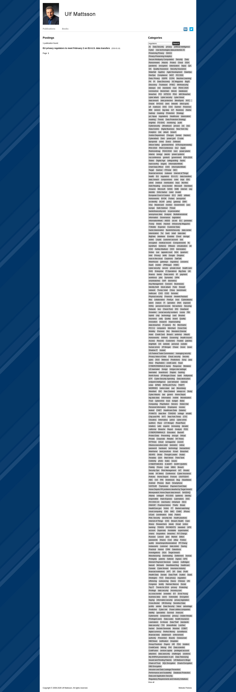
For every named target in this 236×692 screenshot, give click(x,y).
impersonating (174, 322)
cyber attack (154, 97)
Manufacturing (154, 556)
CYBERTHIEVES (156, 464)
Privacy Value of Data (157, 357)
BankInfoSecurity (173, 230)
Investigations (154, 553)
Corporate (161, 439)
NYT (164, 417)
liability (151, 613)
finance (152, 274)
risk (159, 132)
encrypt (175, 436)
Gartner (178, 107)
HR (173, 644)
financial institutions (157, 572)
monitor (169, 205)
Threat (172, 208)
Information (153, 217)
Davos (173, 581)
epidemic (179, 496)
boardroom (163, 372)
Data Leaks (168, 619)
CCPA (171, 78)
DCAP (161, 202)
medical (159, 183)
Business (179, 110)
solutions (186, 654)
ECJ (173, 195)
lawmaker (153, 372)
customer (164, 546)
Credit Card (160, 334)
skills (165, 255)
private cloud (175, 268)
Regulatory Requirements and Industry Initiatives (168, 679)
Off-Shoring (166, 603)
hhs (167, 331)
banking (152, 527)
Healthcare (174, 116)
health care (187, 268)
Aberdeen (188, 186)
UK (189, 271)
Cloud (180, 63)
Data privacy (170, 578)
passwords (153, 540)
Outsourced (181, 638)
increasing (176, 426)
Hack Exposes (166, 499)
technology (166, 315)
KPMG (158, 385)
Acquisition (160, 534)
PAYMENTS (171, 527)
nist (159, 88)
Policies (152, 477)
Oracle (151, 104)
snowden (167, 594)
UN (188, 581)
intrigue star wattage (178, 369)
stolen (151, 240)
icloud (160, 442)
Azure (182, 347)
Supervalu (161, 530)
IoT (172, 110)
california (152, 429)
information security (164, 600)
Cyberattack (153, 138)
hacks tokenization (156, 230)
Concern (168, 284)
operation (171, 303)
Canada (152, 568)
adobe (158, 606)
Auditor (182, 575)
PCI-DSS (169, 496)
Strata (159, 455)
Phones (160, 483)
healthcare (185, 565)
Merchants (182, 325)
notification (164, 641)
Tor (162, 233)
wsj (190, 189)
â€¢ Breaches (184, 94)
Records (160, 341)
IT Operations (171, 271)
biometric (173, 445)
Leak (167, 467)
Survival (170, 613)
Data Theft (173, 575)
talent (151, 303)
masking (160, 113)
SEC (175, 170)
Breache (161, 429)
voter (176, 180)
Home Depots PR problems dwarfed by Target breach (170, 489)
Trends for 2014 (162, 587)
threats (186, 470)
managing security (183, 353)
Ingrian (179, 559)
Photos (159, 467)
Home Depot (180, 394)
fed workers (177, 306)
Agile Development (174, 72)
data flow (162, 413)
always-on (181, 391)
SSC (187, 499)
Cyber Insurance (184, 474)
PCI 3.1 (152, 328)
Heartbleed (186, 480)
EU (157, 176)
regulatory (174, 262)
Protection (170, 113)
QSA (160, 458)
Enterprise (159, 271)
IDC (160, 391)
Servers (174, 404)
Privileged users (155, 619)
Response (177, 366)
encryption (163, 66)
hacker (151, 628)
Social (183, 584)
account (152, 530)
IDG (187, 180)
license (188, 556)
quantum (184, 252)
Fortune (173, 477)
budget (175, 401)
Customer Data (174, 227)
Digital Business (167, 129)
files (150, 300)
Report (170, 429)
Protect (173, 63)
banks (159, 274)
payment (183, 274)
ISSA (187, 63)
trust (168, 401)
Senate (163, 575)
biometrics (172, 281)
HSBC (176, 265)
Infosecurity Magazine (181, 224)
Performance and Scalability (160, 673)
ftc (189, 243)
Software (176, 142)
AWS (180, 195)
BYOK (163, 198)
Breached (184, 451)
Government (179, 205)
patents (162, 559)
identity (188, 496)
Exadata (170, 236)
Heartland (184, 309)
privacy (169, 47)
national (184, 382)
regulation (182, 578)
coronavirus (153, 91)
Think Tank (179, 458)
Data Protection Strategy (175, 119)
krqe (182, 180)
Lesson (161, 537)
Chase (175, 347)
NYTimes (152, 442)
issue (190, 347)
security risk (167, 518)
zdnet (151, 183)
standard (181, 527)
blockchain (164, 91)
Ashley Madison (161, 249)
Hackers (187, 135)
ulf (150, 107)
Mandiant (152, 391)
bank (180, 376)
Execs (168, 142)
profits (151, 606)
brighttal (152, 123)
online (185, 524)
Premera (160, 331)
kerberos (162, 246)
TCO (161, 578)
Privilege (152, 590)
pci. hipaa (153, 116)
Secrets (186, 357)
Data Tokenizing (181, 657)
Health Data (153, 575)
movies (182, 407)
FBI (188, 312)
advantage (187, 606)
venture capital (166, 651)
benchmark (181, 290)
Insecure (179, 613)
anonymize (181, 198)
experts (166, 426)
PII (150, 82)
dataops (152, 88)
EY (174, 594)
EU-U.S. (174, 176)
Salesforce (176, 549)
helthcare (152, 293)
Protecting (183, 587)
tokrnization (181, 249)
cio (183, 126)
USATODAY (184, 477)
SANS (169, 189)
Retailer (170, 439)
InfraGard (176, 502)
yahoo (172, 420)
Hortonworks (154, 198)
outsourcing (163, 581)
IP (177, 274)
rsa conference (155, 157)
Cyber (151, 50)
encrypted (153, 243)
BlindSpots (179, 101)
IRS (176, 309)
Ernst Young (183, 594)
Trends (160, 119)
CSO (151, 249)
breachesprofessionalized (166, 543)
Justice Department (156, 135)
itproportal (153, 142)
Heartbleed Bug (172, 565)
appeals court (166, 252)
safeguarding (172, 161)
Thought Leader (170, 455)
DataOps (187, 72)
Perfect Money (169, 632)
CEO (172, 249)
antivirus (178, 334)
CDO (168, 167)
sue (157, 252)
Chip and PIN (154, 417)
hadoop (152, 113)
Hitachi (186, 334)
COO (167, 293)
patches (188, 341)
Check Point (168, 309)
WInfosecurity (182, 85)
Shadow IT (153, 350)
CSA (170, 107)
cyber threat (179, 97)
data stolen (174, 546)
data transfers (185, 176)
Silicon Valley (154, 145)
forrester (174, 293)
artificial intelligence (182, 47)
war (173, 388)
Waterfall (152, 72)
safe (159, 426)
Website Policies (185, 688)
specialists (161, 613)
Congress (153, 584)
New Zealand (169, 391)
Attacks (165, 63)
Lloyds (158, 240)
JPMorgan (167, 265)
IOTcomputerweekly (184, 145)
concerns (184, 262)
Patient (177, 515)
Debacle (152, 309)
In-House (164, 622)
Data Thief (174, 622)
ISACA (169, 53)
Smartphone (177, 483)
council (180, 442)
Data (187, 59)
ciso (188, 126)
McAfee (185, 183)
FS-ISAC (161, 123)
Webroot (165, 360)
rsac (174, 88)
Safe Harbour (162, 208)
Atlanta (151, 496)
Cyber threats (162, 568)
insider (158, 265)
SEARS (152, 455)
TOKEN (160, 527)
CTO (185, 417)
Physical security (155, 296)
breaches (152, 94)
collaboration (159, 300)
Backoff (181, 432)
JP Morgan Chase (168, 376)
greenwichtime (167, 145)
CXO (161, 293)
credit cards (171, 363)
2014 (164, 553)
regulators (165, 176)
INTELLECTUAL (169, 385)
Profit (185, 572)
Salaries (182, 410)
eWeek (187, 195)
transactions (184, 448)
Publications (49, 29)
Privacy (157, 255)
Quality (168, 319)
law (163, 394)
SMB (177, 189)
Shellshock (170, 480)
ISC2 (184, 502)
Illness (151, 524)
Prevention (162, 638)
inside (151, 474)
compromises (166, 180)
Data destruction (183, 379)
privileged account (181, 651)
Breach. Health (177, 521)
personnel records (163, 306)
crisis (151, 385)
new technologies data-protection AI (170, 50)
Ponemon (187, 107)
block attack (166, 287)
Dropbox (180, 255)
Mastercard (159, 205)
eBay (176, 540)
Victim (166, 508)
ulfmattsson (166, 126)
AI (150, 47)
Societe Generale (164, 628)
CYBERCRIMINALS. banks (160, 366)
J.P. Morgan (169, 423)
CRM (168, 549)
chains (151, 534)
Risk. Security (154, 518)
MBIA (173, 467)
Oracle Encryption (185, 663)
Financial (168, 296)
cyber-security (154, 268)
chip (157, 315)
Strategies (153, 578)
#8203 (167, 221)
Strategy (180, 113)
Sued (190, 575)
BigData (152, 236)
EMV (185, 202)
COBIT (184, 628)
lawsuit (151, 565)
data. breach (154, 180)
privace (177, 126)
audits (151, 543)
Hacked (167, 224)
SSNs (151, 306)
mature (158, 303)
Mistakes (187, 366)
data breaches (154, 325)
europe (151, 208)
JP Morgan (166, 347)
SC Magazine (177, 82)
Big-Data (182, 271)
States (151, 161)
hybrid (151, 315)
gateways (164, 262)
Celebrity (152, 461)
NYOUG (160, 104)
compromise (165, 616)
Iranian (178, 135)
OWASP (152, 505)
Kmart (175, 451)
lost (181, 240)
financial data (154, 635)
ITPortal (168, 170)
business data (154, 597)
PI (154, 82)
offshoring (153, 581)
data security (163, 590)
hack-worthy (154, 164)
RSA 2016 (153, 148)
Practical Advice (164, 505)
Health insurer (186, 338)
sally (161, 319)
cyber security (166, 97)
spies (151, 360)
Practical (152, 549)
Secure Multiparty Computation (161, 59)
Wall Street (168, 458)
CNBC (179, 511)
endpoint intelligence (157, 382)
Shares (163, 540)
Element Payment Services (160, 562)
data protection (167, 101)
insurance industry (178, 568)
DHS (151, 271)
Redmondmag (154, 151)
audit (180, 123)
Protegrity (153, 559)
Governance (165, 217)
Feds (175, 287)
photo (160, 461)
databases (183, 91)
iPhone (186, 511)
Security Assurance (178, 69)
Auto (177, 300)
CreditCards (153, 647)
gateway (177, 202)
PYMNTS (152, 413)
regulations (163, 116)
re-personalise (173, 211)
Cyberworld (153, 616)
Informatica (162, 420)
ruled (171, 192)
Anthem (164, 338)
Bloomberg (181, 388)
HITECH (167, 94)
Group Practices (155, 644)
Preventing (165, 436)
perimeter (188, 221)
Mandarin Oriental (179, 331)
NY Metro (159, 474)
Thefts (175, 505)
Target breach (174, 553)
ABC (151, 480)
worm (164, 597)
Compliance (162, 75)
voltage (181, 413)
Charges (170, 135)
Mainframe (153, 451)
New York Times (174, 417)
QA (189, 66)
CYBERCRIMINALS (157, 432)
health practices (180, 518)
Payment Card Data (178, 486)
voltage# (160, 496)
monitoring (171, 123)
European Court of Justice (159, 195)
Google (172, 255)
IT (164, 303)
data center (186, 230)
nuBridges (185, 562)
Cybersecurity (154, 126)
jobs (160, 278)
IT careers (167, 325)
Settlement (179, 556)
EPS (185, 559)
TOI (162, 625)
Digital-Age (160, 161)
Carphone (169, 259)
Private (151, 439)
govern (170, 394)
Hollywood (188, 376)
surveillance (182, 632)
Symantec (169, 278)
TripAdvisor (163, 486)
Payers (167, 644)
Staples (173, 372)
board (175, 319)
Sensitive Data (179, 603)
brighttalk (152, 344)
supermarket (183, 530)
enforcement (178, 635)
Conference (170, 474)
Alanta (188, 110)
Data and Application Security (160, 676)
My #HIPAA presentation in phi (161, 657)
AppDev (161, 72)
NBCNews (153, 641)
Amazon (152, 189)
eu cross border (155, 594)
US (159, 344)
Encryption (184, 597)
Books (65, 29)
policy (169, 202)
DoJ (176, 148)
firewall (182, 287)
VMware (171, 246)
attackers (152, 654)
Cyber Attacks (154, 394)
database (161, 236)
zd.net (174, 221)
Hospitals (174, 641)
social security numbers (168, 312)
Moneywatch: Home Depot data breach (164, 492)
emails (188, 413)
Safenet (170, 559)
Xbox (151, 363)
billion (181, 537)
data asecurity (164, 654)
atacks (167, 154)
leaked (151, 410)
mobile (175, 398)
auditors (152, 423)
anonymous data (155, 214)
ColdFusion (153, 651)
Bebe (182, 401)
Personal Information (157, 407)
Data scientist (179, 647)
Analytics (152, 132)
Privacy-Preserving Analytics (160, 56)
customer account (170, 240)
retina (182, 445)
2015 (157, 360)
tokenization (174, 66)
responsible (153, 499)
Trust (151, 401)
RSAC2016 (167, 151)
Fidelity (152, 467)
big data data (154, 398)
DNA (179, 303)
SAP (164, 281)
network (152, 290)
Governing (174, 338)
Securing (187, 306)
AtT (179, 470)
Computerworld (179, 243)
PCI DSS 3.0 (154, 502)
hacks (182, 161)
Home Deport (162, 477)
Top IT (151, 587)
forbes (151, 252)
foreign (165, 369)
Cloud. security (174, 357)
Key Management (156, 284)
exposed (186, 303)
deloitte (152, 192)
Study (189, 391)
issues (174, 461)
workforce (153, 278)
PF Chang (183, 543)
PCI (160, 94)
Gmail (178, 524)
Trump (151, 224)
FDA (179, 644)
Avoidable (172, 530)
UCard (151, 515)
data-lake (181, 233)
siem (167, 104)
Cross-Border (154, 603)
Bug (178, 480)
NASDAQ (186, 492)
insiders (186, 644)
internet (184, 189)
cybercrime (159, 401)
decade (185, 426)
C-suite (180, 138)
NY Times (179, 439)
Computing (153, 404)
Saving (184, 546)
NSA (176, 252)
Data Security (158, 47)
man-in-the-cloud (155, 259)
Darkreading (167, 556)
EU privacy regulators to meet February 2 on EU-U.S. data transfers (76, 48)
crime (161, 142)
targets (163, 164)
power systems (178, 154)
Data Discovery (163, 82)
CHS (167, 521)
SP (174, 572)
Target (151, 170)
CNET (159, 410)
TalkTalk (178, 259)
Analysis (168, 214)
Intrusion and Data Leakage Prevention (164, 670)
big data (166, 110)
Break (182, 505)
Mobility (152, 331)
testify (161, 584)
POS (186, 429)
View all (151, 682)
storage (186, 236)
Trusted (180, 341)
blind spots (184, 104)
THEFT (181, 385)
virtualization (182, 246)
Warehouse (153, 262)
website (166, 344)
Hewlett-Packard (180, 296)
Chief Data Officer (156, 167)
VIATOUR (153, 486)
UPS (189, 527)
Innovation (153, 322)
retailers (152, 426)
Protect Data (154, 436)
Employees (172, 407)
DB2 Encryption (155, 666)
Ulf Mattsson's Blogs (182, 660)
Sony (184, 360)
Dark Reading (154, 186)
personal (175, 344)
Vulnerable (173, 597)
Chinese (181, 581)
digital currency (155, 632)
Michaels (160, 565)
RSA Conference (166, 148)
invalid (178, 192)
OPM (177, 278)
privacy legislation (182, 600)
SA (150, 69)
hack (167, 233)
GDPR (164, 78)
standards (167, 88)
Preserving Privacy (156, 53)
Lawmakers (178, 499)
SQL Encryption (169, 663)
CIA (156, 480)
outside (184, 344)
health (151, 176)
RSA (175, 94)
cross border (167, 186)
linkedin (175, 104)
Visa (150, 205)
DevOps (152, 75)
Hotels (158, 224)
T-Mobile (152, 227)
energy (159, 154)
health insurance (182, 619)
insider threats (186, 616)
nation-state (164, 388)
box (159, 309)
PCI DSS (179, 75)
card (174, 315)
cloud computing (155, 511)
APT (168, 572)
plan (167, 537)
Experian (161, 227)
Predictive (153, 609)
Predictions (175, 360)
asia (190, 360)
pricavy (174, 587)
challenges (176, 654)
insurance (153, 319)
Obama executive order (158, 445)
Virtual (182, 436)
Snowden (153, 312)
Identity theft (154, 287)
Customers (170, 341)
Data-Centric (154, 129)
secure (165, 268)
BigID (187, 82)
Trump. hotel (162, 290)
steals (171, 524)
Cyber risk (163, 609)
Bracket (182, 315)
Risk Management (168, 470)
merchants (165, 502)
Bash (168, 483)
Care (187, 521)
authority (152, 638)
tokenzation (185, 116)
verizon (157, 110)
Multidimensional (180, 214)
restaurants (153, 546)
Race (160, 423)
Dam (163, 138)
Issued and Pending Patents (160, 660)
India (170, 515)
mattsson (156, 107)
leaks (167, 461)
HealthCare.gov (155, 508)
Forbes (171, 198)
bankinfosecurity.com (157, 211)
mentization (168, 183)
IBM (150, 110)
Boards (172, 638)
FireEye (170, 300)
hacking (181, 372)
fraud (180, 363)
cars (188, 205)
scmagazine (170, 442)
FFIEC (172, 85)
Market (174, 537)
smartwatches (154, 281)
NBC (172, 511)
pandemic (153, 66)
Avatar (182, 455)
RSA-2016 (188, 157)
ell (190, 246)
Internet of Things (181, 173)
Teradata (152, 458)
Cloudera (152, 420)
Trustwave (163, 85)
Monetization (186, 398)
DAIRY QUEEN (180, 464)
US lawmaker (154, 369)
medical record (165, 243)
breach (173, 132)
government (176, 157)
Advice (160, 549)
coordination (161, 515)
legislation (176, 217)
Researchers (161, 524)
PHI (169, 647)
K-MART (168, 464)
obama (151, 154)
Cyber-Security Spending (165, 379)
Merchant (171, 328)
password (153, 448)
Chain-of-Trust (154, 663)
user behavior (173, 382)
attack (165, 132)
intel (150, 255)
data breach (153, 101)
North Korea (154, 376)
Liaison (176, 562)
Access (152, 341)
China (172, 290)
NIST (171, 75)
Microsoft (178, 186)
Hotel (151, 334)
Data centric (169, 274)
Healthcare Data (170, 410)
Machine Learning (184, 78)
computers (161, 328)
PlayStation (160, 363)
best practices (165, 451)
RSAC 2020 (183, 88)
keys (177, 183)
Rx (174, 325)
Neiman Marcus (172, 584)
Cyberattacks (187, 300)
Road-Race (180, 423)
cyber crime (181, 420)
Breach (170, 334)
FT (172, 508)
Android (152, 483)
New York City (182, 129)
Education (171, 432)
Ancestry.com (176, 590)
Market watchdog (182, 508)
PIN (161, 480)
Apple (183, 148)
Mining (163, 647)
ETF (150, 379)
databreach (166, 635)
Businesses (179, 284)
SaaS (151, 265)
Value (179, 606)
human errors (154, 347)
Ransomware (154, 63)
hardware (162, 448)
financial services (156, 173)
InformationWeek (175, 164)
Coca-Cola (182, 328)
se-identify (153, 202)
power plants (185, 151)
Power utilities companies (179, 609)
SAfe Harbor (162, 192)
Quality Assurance (161, 69)
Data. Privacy (154, 78)
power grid (171, 138)
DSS (164, 107)
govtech (166, 157)
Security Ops (154, 470)
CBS (166, 511)
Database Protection (182, 673)
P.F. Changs (182, 534)
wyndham (153, 246)
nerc (175, 151)
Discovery (153, 85)
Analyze (178, 429)
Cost (170, 540)
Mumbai (176, 628)
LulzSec (182, 625)
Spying (151, 600)
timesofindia (171, 625)
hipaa (184, 66)
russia (182, 312)
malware (168, 173)
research (163, 322)
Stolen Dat (184, 404)
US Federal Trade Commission (161, 353)
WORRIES (153, 388)
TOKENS (172, 413)
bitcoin (174, 91)
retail (174, 233)
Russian (152, 537)
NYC (188, 101)
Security (179, 59)
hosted (162, 350)
